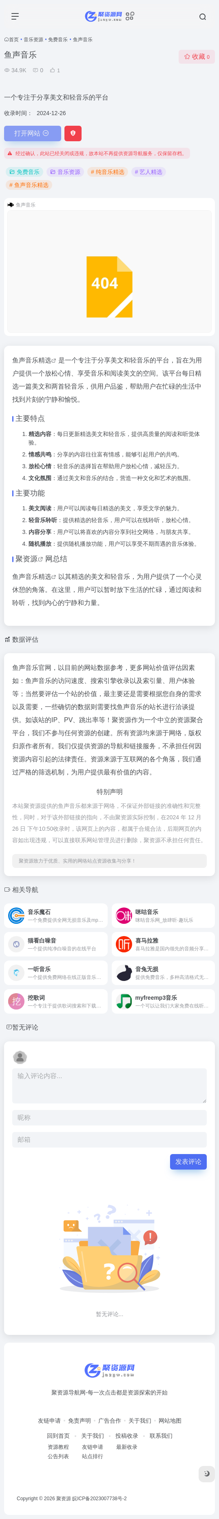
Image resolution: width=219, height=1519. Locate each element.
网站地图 (170, 1420)
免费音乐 (58, 39)
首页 (14, 39)
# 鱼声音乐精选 (29, 185)
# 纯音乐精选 (107, 172)
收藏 (197, 56)
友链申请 (49, 1420)
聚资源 (26, 559)
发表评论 (188, 1161)
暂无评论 (25, 1027)
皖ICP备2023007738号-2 (99, 1498)
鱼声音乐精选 (31, 360)
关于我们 (139, 1420)
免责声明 (79, 1420)
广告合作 (109, 1420)
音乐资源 (33, 39)
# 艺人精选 (149, 172)
